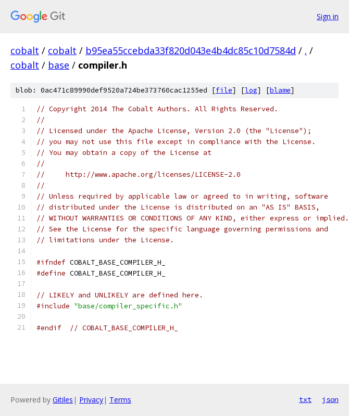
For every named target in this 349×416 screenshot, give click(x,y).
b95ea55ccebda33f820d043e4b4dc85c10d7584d (190, 50)
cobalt (24, 50)
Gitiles (63, 400)
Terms (120, 400)
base (58, 65)
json (330, 399)
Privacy (91, 400)
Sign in (328, 16)
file (224, 90)
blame (280, 90)
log (251, 90)
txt (305, 399)
